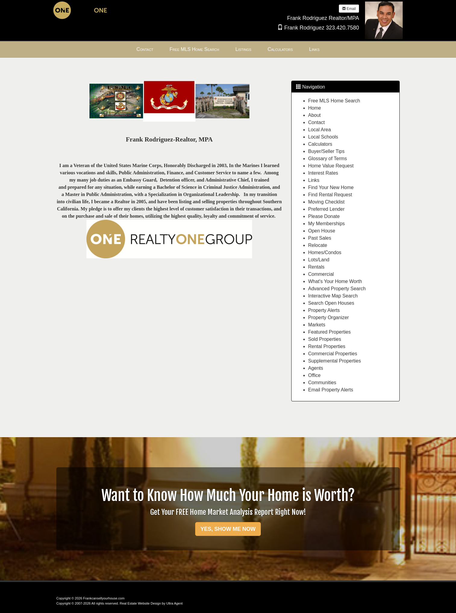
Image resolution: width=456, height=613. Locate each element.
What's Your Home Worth (335, 281)
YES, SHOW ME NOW (227, 529)
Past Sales (319, 238)
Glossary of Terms (327, 158)
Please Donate (324, 216)
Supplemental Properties (334, 360)
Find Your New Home (331, 187)
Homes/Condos (324, 252)
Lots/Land (318, 259)
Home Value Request (331, 165)
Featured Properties (329, 332)
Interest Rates (323, 173)
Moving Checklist (326, 201)
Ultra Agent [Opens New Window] (174, 603)
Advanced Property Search (337, 288)
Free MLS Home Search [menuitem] (194, 49)
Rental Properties (326, 346)
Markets (316, 324)
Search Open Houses (331, 303)
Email (349, 9)
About (314, 115)
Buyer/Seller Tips (326, 151)
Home (314, 107)
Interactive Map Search (333, 295)
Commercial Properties (332, 353)
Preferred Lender (326, 209)
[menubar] (228, 49)
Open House (321, 230)
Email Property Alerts (330, 389)
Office (314, 375)
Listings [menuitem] (243, 49)
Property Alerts (324, 310)
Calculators (320, 144)
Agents (315, 368)
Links (313, 180)
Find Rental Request (330, 194)
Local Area (319, 129)
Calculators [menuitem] (280, 49)
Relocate (317, 245)
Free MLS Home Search (334, 100)
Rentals (316, 266)
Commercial (321, 274)
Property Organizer (328, 317)
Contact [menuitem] (144, 49)
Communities (322, 382)
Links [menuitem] (314, 49)
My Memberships (326, 223)
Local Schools (323, 136)
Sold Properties (324, 339)
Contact (316, 122)
